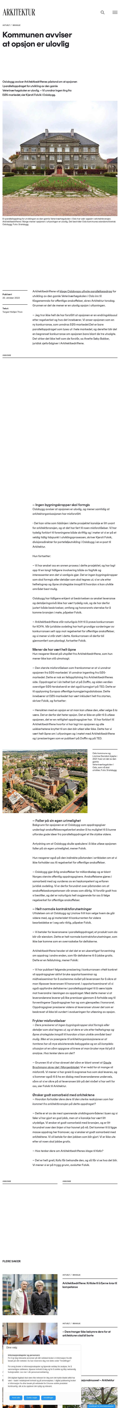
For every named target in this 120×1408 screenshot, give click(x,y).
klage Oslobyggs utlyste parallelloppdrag (86, 291)
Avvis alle (16, 1398)
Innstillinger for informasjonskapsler (101, 1406)
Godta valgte (31, 1398)
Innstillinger (48, 1398)
